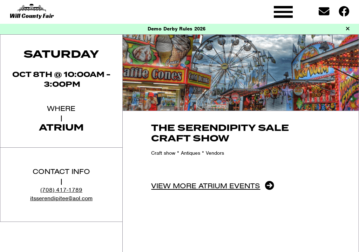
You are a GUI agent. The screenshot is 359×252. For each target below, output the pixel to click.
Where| (61, 113)
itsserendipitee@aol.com (61, 198)
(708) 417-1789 (61, 190)
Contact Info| (61, 176)
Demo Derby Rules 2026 (176, 29)
